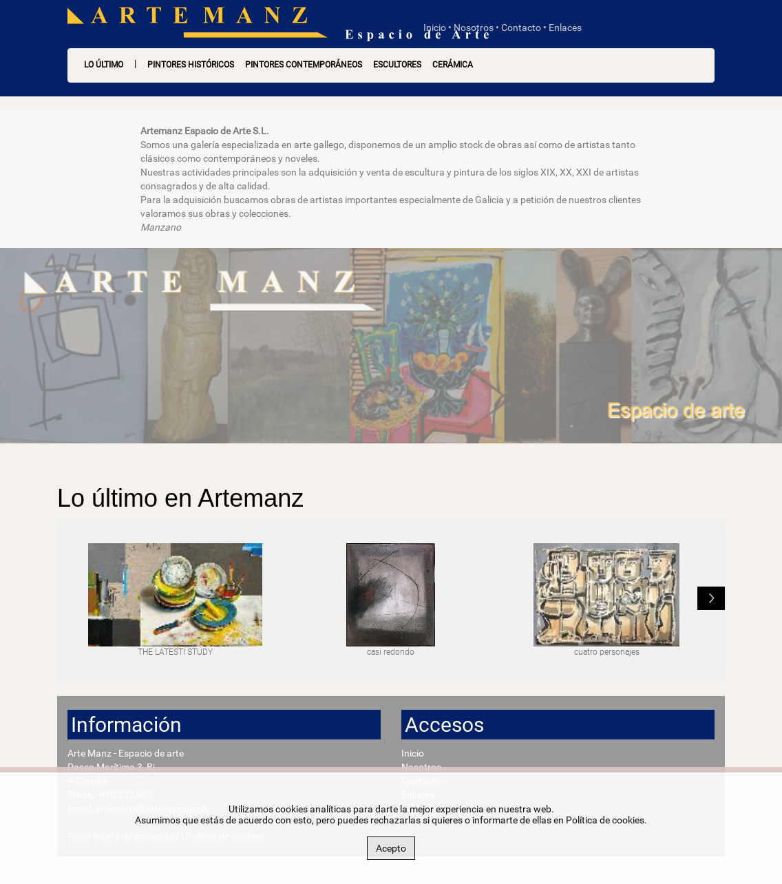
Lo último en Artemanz (180, 498)
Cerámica (452, 65)
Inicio (434, 27)
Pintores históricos (190, 65)
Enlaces (565, 27)
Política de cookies (605, 819)
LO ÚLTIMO (103, 65)
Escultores (397, 65)
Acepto (391, 848)
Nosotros (474, 27)
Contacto (521, 27)
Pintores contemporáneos (303, 65)
